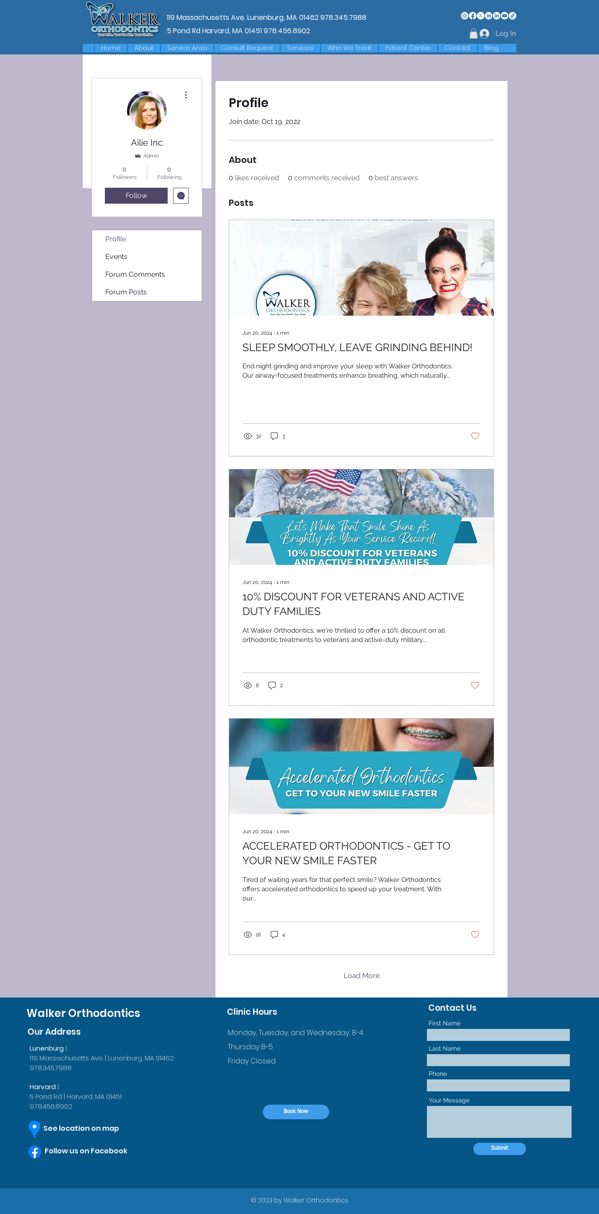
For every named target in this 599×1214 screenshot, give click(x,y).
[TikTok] (512, 15)
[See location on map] (89, 1129)
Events (116, 256)
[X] (480, 15)
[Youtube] (504, 15)
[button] (187, 48)
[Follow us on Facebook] (95, 1151)
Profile (115, 239)
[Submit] (499, 1149)
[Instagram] (464, 15)
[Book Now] (296, 1112)
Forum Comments (135, 274)
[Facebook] (472, 15)
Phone (438, 1074)
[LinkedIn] (488, 15)
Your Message (449, 1100)
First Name (445, 1023)
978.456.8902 (287, 31)
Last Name (445, 1048)
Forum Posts (126, 292)
